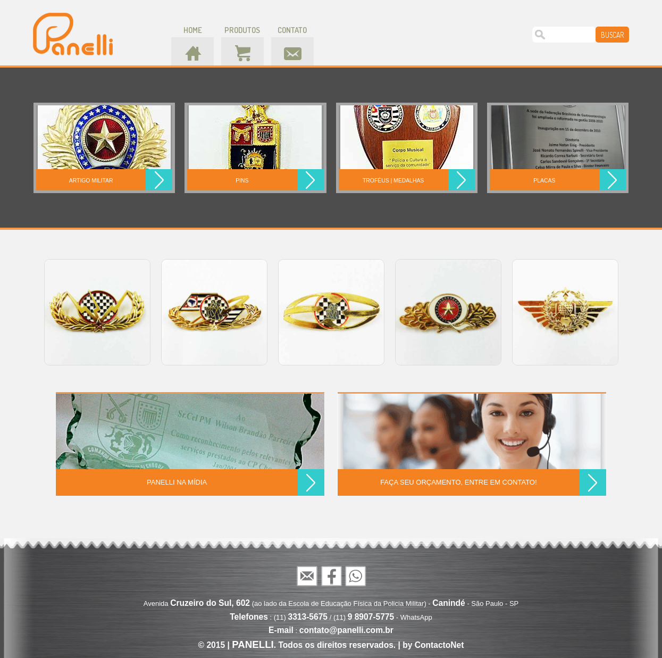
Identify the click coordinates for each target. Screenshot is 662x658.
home (192, 30)
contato (292, 30)
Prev (33, 311)
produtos (242, 30)
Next (629, 311)
